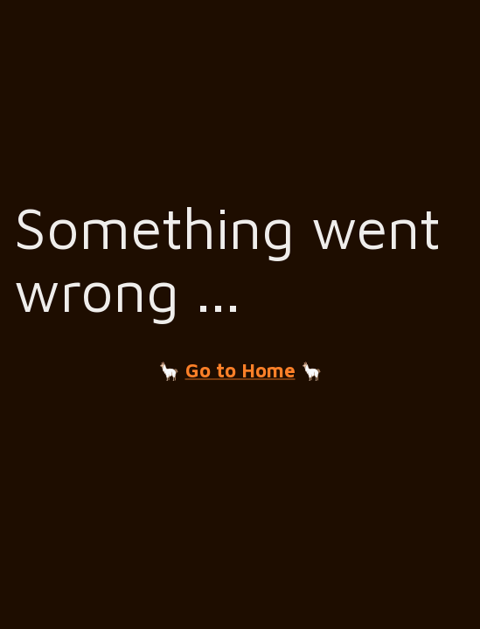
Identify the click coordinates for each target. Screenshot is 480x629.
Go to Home (240, 370)
